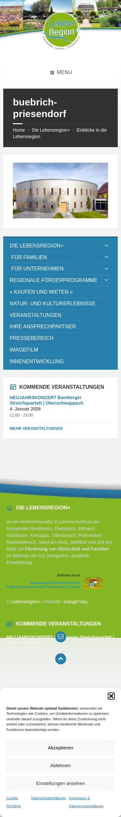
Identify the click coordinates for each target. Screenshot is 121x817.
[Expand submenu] (106, 246)
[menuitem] (60, 246)
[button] (111, 696)
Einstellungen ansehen (60, 783)
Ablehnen (60, 765)
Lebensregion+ (26, 601)
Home (19, 130)
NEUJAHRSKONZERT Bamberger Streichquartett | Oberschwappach (46, 400)
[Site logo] (60, 53)
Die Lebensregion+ (51, 130)
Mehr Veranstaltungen (36, 428)
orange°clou (76, 601)
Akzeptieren (60, 747)
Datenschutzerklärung (48, 798)
